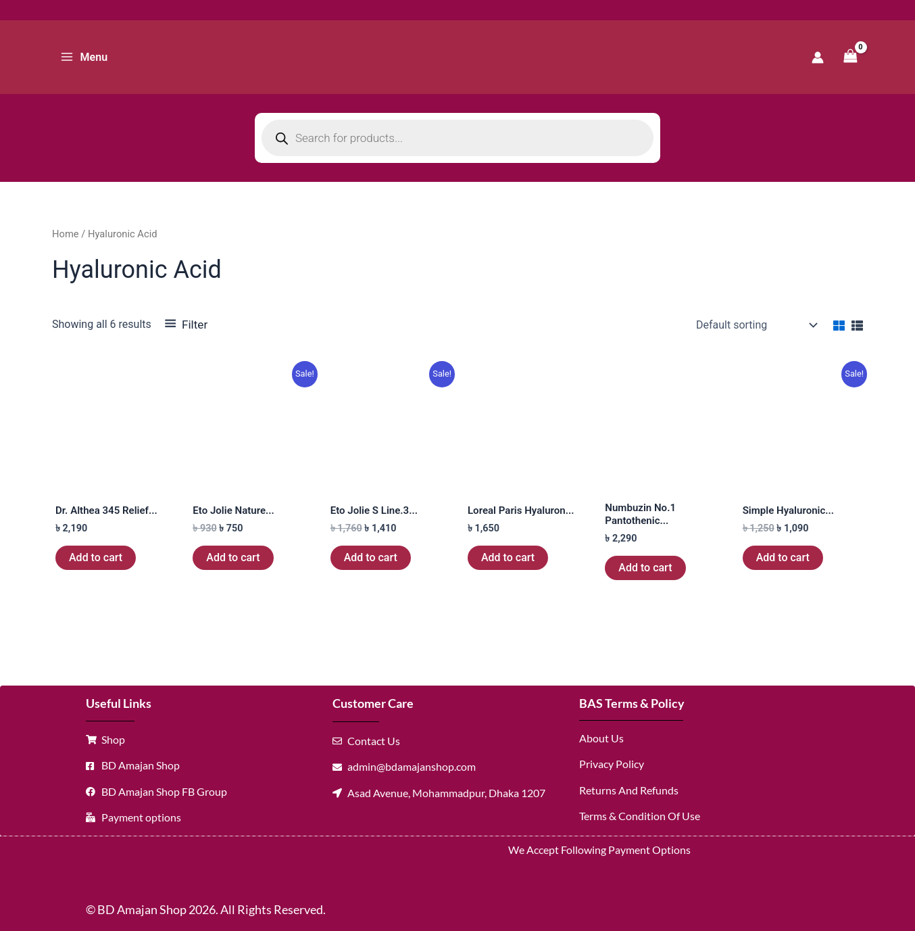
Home (65, 234)
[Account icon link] (818, 57)
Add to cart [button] (95, 557)
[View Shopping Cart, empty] (850, 57)
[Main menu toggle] (84, 57)
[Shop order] (755, 325)
